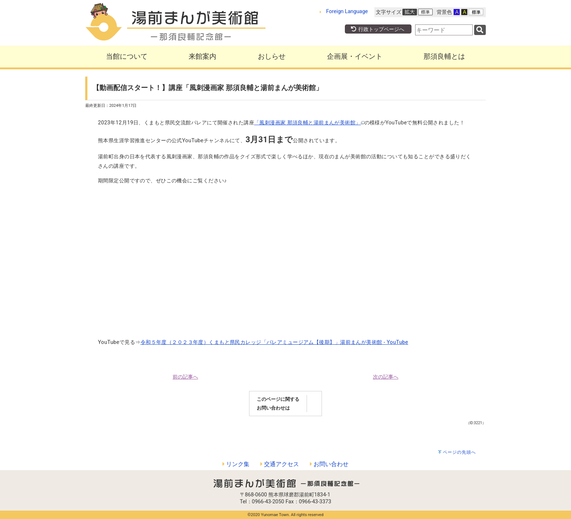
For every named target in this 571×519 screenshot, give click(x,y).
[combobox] (444, 30)
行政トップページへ (377, 29)
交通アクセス (279, 464)
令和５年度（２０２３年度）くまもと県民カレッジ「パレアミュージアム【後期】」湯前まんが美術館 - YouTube (274, 342)
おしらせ (272, 56)
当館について (126, 56)
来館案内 (202, 56)
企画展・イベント (354, 56)
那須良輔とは (444, 56)
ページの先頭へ (459, 452)
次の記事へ (385, 377)
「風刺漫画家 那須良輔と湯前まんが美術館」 (309, 123)
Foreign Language (347, 11)
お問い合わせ (329, 464)
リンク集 (236, 464)
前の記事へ (185, 377)
